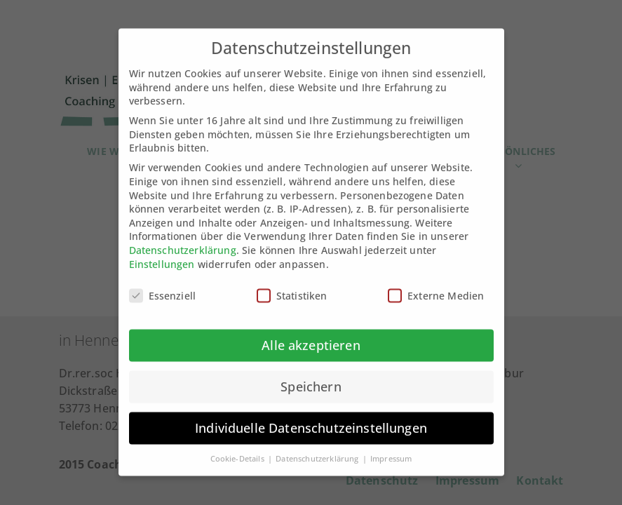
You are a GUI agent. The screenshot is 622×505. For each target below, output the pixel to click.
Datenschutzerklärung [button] (318, 447)
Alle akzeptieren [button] (311, 334)
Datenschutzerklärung (182, 238)
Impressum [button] (391, 447)
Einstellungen (162, 253)
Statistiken (292, 285)
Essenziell (162, 285)
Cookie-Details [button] (238, 447)
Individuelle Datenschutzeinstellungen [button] (311, 417)
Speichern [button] (310, 376)
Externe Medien (436, 285)
